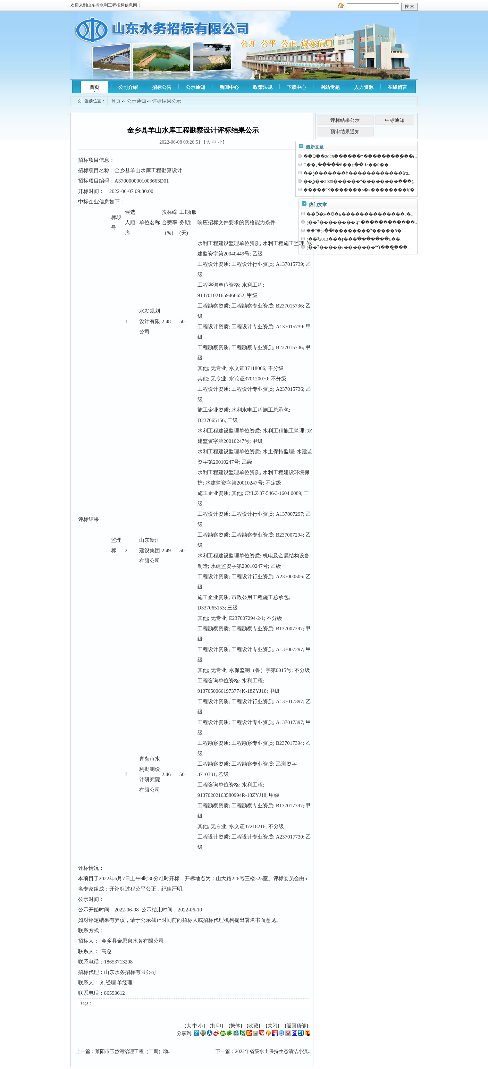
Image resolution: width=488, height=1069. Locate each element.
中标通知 (394, 120)
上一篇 (83, 1051)
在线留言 (397, 87)
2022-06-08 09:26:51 (180, 142)
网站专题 (330, 87)
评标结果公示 (166, 101)
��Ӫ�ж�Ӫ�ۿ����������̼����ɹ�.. (359, 214)
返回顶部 (296, 1025)
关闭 (272, 1025)
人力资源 (363, 87)
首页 (94, 87)
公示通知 (195, 87)
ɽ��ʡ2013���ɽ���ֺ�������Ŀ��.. (354, 239)
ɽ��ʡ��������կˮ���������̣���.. (361, 222)
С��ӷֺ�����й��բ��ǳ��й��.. (347, 164)
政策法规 (262, 87)
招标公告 (161, 87)
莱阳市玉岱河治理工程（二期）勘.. (132, 1051)
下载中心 (296, 87)
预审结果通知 (345, 131)
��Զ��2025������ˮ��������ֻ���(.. (360, 156)
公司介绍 (128, 87)
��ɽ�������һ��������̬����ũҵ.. (356, 173)
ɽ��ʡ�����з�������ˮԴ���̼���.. (358, 247)
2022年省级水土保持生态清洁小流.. (272, 1051)
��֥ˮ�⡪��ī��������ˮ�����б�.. (355, 230)
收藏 (253, 1025)
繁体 (235, 1025)
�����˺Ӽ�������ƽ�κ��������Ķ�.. (360, 189)
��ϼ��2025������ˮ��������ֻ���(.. (359, 181)
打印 (216, 1025)
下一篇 (223, 1051)
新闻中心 (229, 87)
